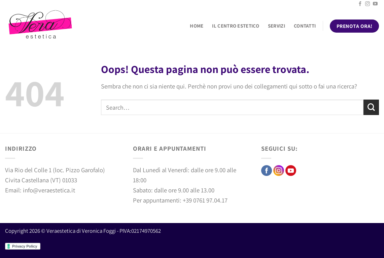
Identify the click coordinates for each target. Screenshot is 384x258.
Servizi (276, 26)
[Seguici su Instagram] (367, 4)
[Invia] (371, 107)
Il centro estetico (235, 26)
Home (196, 26)
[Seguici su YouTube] (375, 4)
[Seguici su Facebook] (360, 4)
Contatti (305, 26)
